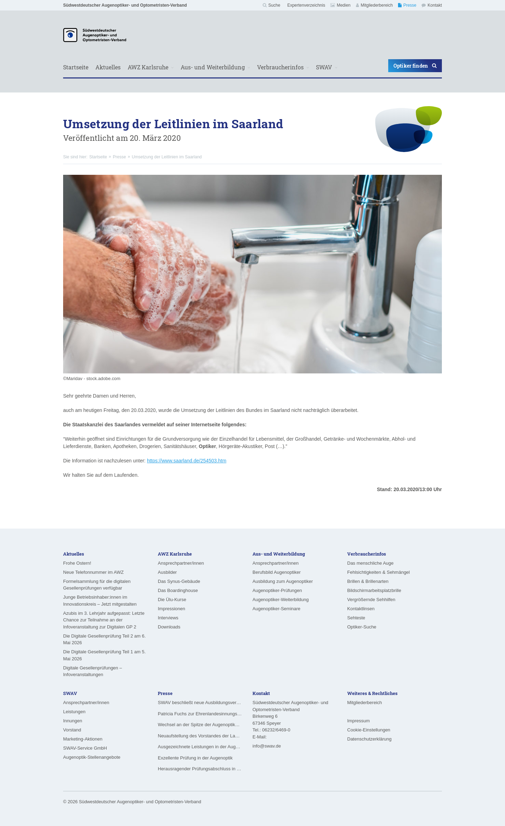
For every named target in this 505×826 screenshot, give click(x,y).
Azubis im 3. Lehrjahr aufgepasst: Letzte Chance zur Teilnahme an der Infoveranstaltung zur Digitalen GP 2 (103, 620)
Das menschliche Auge (370, 563)
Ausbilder (167, 572)
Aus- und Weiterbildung (213, 67)
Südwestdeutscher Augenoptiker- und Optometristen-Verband (125, 5)
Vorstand (72, 729)
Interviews (168, 617)
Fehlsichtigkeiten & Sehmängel (378, 572)
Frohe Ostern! (77, 563)
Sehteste (356, 617)
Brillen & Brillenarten (368, 581)
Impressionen (171, 608)
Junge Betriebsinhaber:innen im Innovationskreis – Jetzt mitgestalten (100, 600)
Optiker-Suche (361, 626)
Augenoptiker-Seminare (276, 608)
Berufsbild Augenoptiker (276, 572)
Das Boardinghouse (178, 590)
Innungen (72, 720)
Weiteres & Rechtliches (372, 693)
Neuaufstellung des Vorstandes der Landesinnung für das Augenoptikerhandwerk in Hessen (200, 735)
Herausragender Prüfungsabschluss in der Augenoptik (200, 768)
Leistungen (74, 711)
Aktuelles (108, 67)
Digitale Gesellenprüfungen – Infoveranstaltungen (92, 671)
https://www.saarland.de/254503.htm (186, 460)
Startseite (75, 67)
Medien (340, 5)
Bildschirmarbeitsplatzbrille (374, 590)
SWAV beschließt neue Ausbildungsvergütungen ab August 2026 (200, 702)
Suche (271, 5)
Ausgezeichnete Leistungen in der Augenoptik (200, 746)
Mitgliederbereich (374, 5)
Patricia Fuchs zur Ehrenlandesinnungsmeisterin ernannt (200, 713)
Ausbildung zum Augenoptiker (282, 581)
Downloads (169, 626)
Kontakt (432, 5)
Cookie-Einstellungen (368, 729)
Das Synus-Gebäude (179, 581)
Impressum (358, 720)
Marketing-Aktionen (82, 739)
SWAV (324, 67)
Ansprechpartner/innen (181, 563)
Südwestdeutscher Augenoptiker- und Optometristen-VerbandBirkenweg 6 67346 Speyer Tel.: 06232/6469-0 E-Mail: (290, 719)
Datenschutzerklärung (369, 739)
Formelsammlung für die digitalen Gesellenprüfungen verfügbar (96, 585)
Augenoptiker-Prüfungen (277, 590)
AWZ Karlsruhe (148, 67)
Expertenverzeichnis (306, 5)
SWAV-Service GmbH (85, 748)
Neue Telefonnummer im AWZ (93, 572)
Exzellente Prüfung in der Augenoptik (195, 757)
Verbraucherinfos (280, 67)
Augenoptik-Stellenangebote (91, 757)
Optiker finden (415, 65)
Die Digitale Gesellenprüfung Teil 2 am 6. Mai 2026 (104, 639)
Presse (407, 5)
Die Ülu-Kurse (172, 599)
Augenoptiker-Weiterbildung (280, 599)
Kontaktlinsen (361, 608)
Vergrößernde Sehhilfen (371, 599)
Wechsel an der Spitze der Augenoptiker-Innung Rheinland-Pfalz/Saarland (200, 724)
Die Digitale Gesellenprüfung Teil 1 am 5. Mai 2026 (104, 655)
